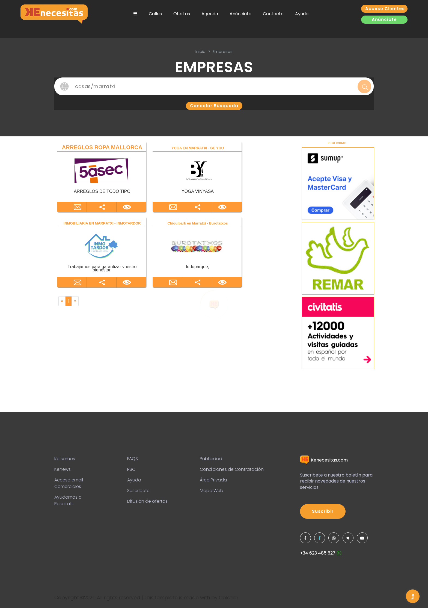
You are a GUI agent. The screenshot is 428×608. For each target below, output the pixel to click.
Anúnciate (240, 14)
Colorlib (228, 597)
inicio (200, 51)
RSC (131, 469)
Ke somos (64, 459)
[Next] (75, 301)
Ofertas (181, 14)
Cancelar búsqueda (214, 106)
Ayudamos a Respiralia (68, 500)
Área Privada (213, 480)
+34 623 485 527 (320, 553)
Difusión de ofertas (147, 501)
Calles (155, 14)
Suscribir (323, 511)
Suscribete (138, 490)
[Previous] (62, 301)
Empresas (223, 51)
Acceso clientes (385, 8)
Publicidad (211, 459)
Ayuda (301, 14)
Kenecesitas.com (324, 460)
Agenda (209, 14)
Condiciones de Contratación (232, 469)
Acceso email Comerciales (68, 483)
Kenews (62, 469)
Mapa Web (211, 490)
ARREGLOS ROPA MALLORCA (102, 147)
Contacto (273, 14)
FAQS (132, 459)
